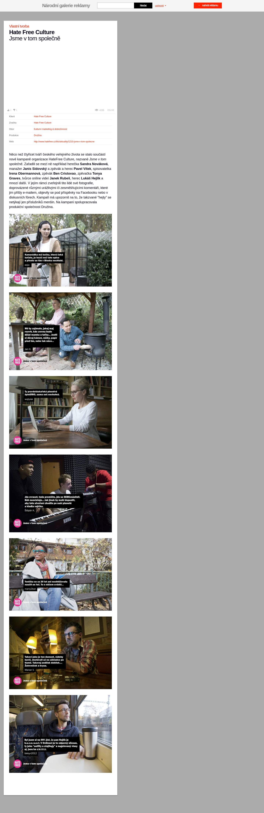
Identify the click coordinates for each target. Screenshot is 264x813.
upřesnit (160, 5)
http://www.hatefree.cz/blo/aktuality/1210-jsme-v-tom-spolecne (64, 141)
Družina (37, 135)
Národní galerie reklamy (66, 5)
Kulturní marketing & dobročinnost (50, 129)
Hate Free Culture (42, 116)
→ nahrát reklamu (208, 5)
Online (110, 110)
